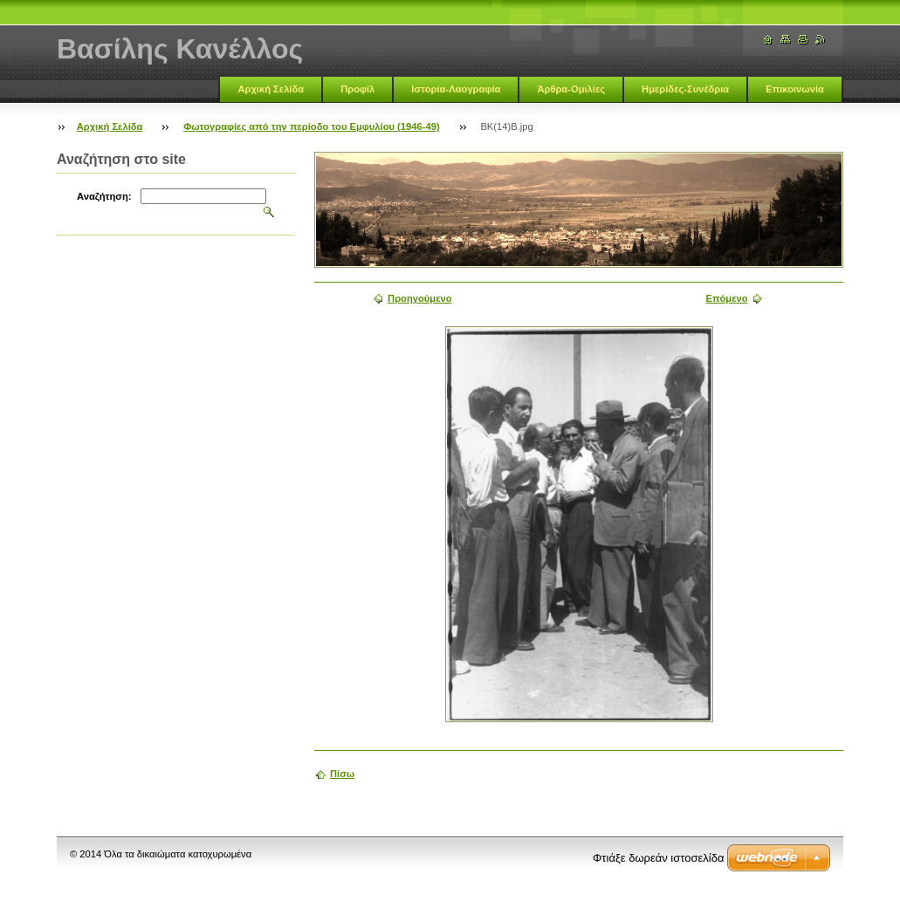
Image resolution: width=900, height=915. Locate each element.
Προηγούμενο (419, 298)
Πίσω (342, 773)
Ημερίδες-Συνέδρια (685, 89)
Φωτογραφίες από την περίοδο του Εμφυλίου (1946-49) (311, 126)
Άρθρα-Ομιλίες (571, 89)
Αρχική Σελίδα (270, 89)
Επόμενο (726, 298)
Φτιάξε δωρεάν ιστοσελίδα (658, 857)
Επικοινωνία (795, 89)
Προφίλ (357, 89)
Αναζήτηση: (104, 196)
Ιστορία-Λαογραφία (455, 89)
